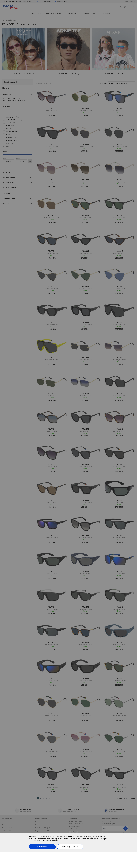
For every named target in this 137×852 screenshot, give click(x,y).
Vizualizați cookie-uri (70, 847)
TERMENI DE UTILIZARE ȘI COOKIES (46, 841)
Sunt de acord (42, 847)
